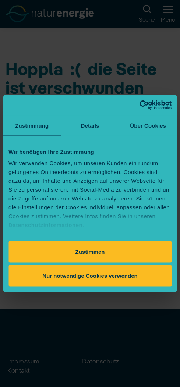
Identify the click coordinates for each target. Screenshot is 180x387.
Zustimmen (90, 251)
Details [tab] (90, 125)
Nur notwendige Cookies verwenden (89, 276)
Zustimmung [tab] (32, 125)
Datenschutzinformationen (45, 225)
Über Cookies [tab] (148, 125)
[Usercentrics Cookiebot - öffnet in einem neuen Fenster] (139, 105)
